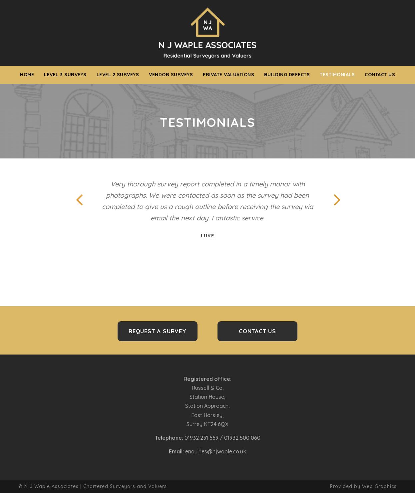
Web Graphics (379, 486)
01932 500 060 (242, 437)
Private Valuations (228, 75)
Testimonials (337, 75)
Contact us (380, 75)
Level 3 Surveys (65, 75)
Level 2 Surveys (118, 75)
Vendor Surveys (171, 75)
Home (27, 75)
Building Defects (287, 75)
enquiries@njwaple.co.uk (215, 451)
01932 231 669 (201, 437)
